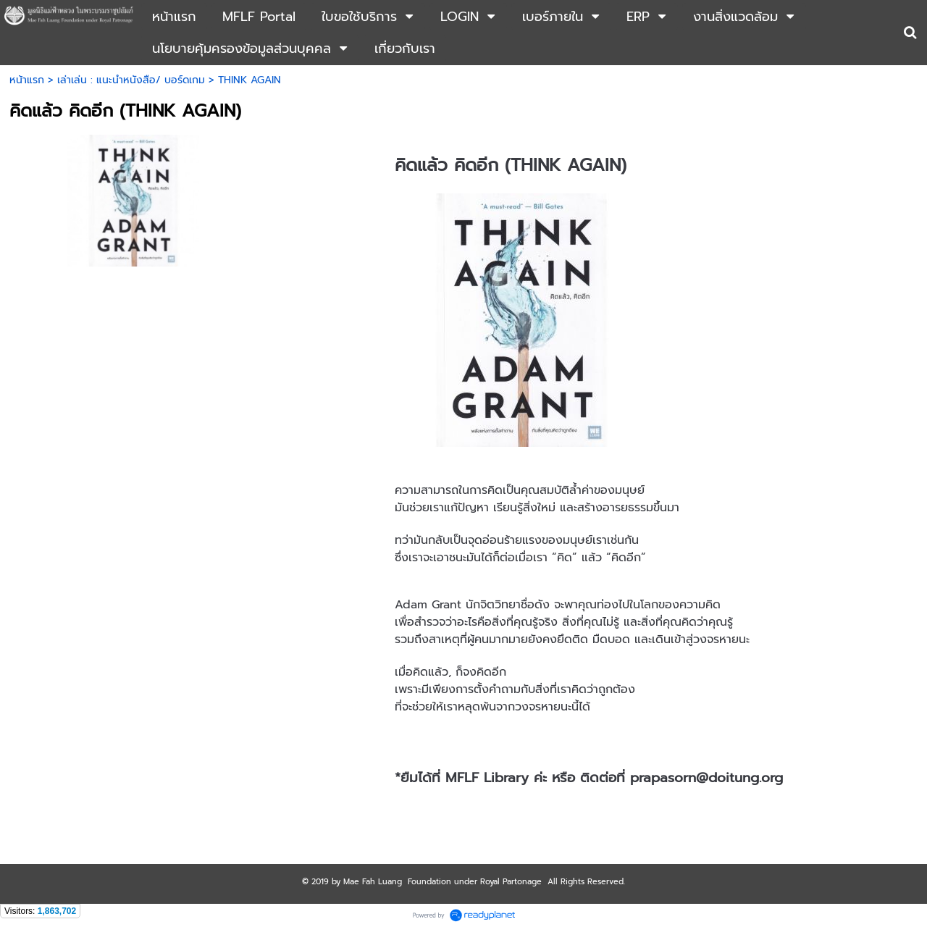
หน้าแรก (26, 80)
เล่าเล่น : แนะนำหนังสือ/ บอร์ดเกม (131, 80)
